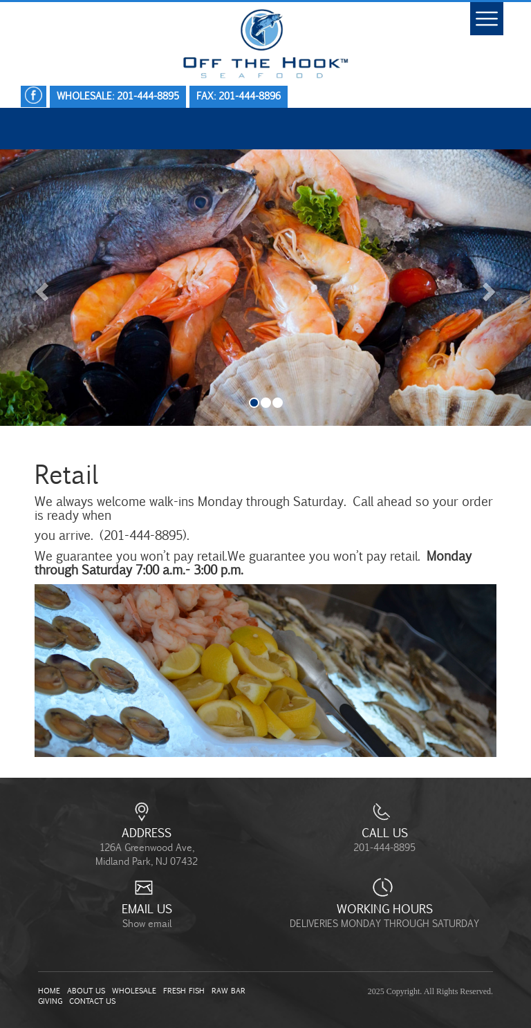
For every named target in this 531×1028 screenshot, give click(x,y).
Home (49, 990)
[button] (40, 287)
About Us (86, 990)
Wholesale (134, 990)
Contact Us (92, 1001)
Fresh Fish (184, 990)
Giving (50, 1001)
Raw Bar (228, 990)
